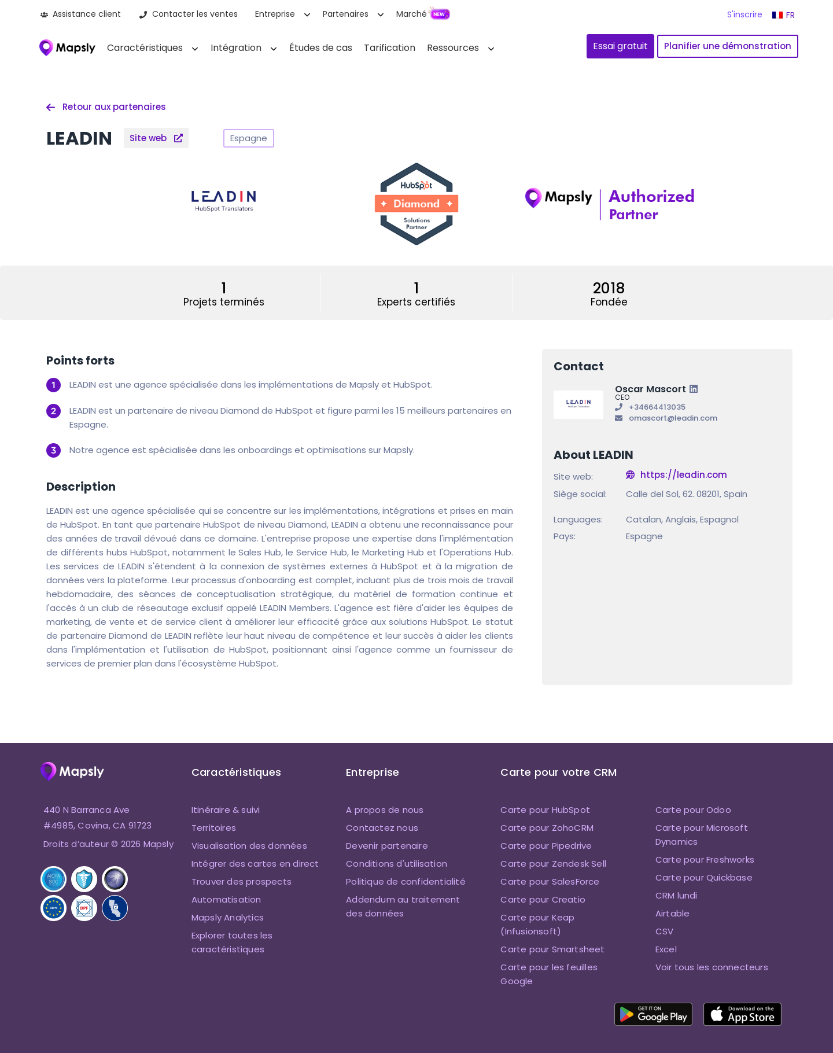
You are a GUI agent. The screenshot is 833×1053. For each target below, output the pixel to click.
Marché (411, 14)
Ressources (453, 47)
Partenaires (345, 14)
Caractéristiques (145, 47)
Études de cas (320, 47)
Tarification (389, 47)
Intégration (236, 47)
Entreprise (275, 14)
